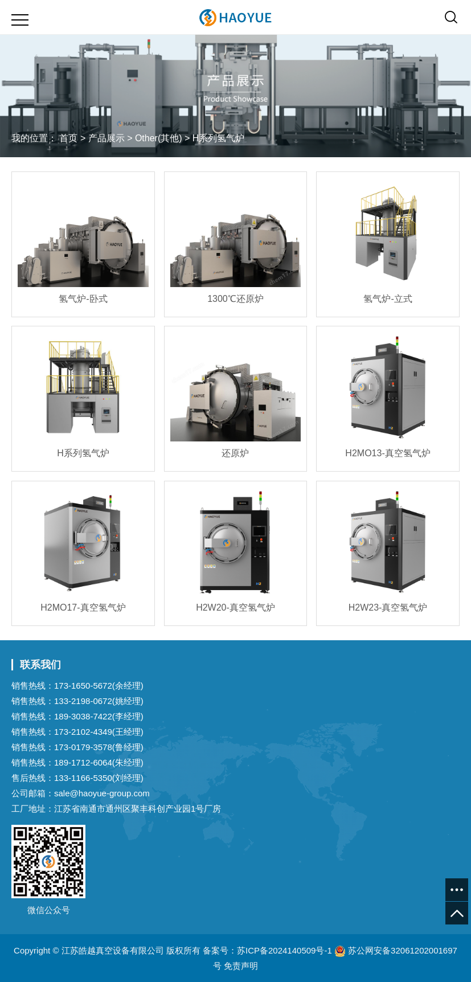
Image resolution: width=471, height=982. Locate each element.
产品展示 (106, 138)
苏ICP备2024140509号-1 (284, 950)
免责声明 (241, 966)
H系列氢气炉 (219, 138)
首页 (68, 138)
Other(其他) (158, 138)
